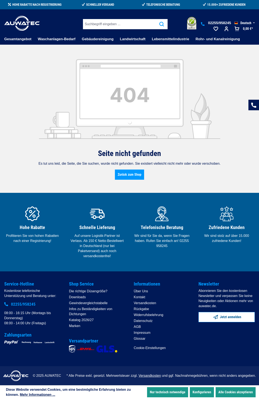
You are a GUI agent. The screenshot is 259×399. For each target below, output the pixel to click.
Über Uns (141, 291)
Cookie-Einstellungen (150, 348)
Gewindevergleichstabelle (88, 303)
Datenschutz (143, 321)
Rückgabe (141, 309)
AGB (137, 327)
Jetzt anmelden (227, 316)
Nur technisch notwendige (167, 392)
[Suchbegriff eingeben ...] (119, 24)
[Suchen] (162, 24)
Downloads (77, 297)
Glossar (139, 338)
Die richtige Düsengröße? (88, 291)
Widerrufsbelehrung (148, 315)
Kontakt (139, 297)
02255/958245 (219, 23)
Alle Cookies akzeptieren (235, 392)
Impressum (142, 332)
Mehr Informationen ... (37, 394)
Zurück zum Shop (129, 175)
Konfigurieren (202, 392)
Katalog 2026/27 (81, 320)
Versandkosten (145, 303)
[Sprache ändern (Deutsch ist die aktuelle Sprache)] (244, 23)
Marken (74, 326)
